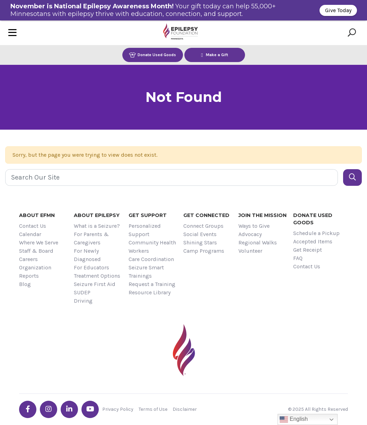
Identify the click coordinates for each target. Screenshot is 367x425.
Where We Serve (38, 242)
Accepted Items (312, 241)
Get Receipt (307, 249)
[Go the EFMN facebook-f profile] (27, 409)
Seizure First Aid (94, 284)
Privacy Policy (117, 409)
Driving (83, 300)
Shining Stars (200, 242)
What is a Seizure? (97, 226)
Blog (25, 284)
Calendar (30, 234)
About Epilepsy (97, 215)
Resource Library (150, 292)
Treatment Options (97, 275)
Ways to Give (254, 226)
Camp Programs (203, 251)
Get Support (148, 215)
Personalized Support (145, 230)
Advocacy (250, 234)
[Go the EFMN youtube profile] (90, 409)
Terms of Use (153, 409)
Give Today (338, 10)
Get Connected (206, 215)
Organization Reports (35, 271)
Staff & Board (36, 251)
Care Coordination (151, 259)
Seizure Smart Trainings (146, 271)
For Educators (91, 267)
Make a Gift (214, 55)
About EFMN (37, 215)
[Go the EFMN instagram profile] (48, 409)
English (294, 419)
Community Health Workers (152, 246)
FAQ (298, 258)
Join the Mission (262, 215)
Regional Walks (257, 242)
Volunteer (250, 251)
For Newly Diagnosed (87, 255)
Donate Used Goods (152, 55)
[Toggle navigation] (12, 32)
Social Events (200, 234)
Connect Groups (203, 226)
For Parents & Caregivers (91, 238)
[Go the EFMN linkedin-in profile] (69, 409)
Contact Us (32, 226)
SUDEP (82, 292)
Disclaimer (185, 409)
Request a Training (152, 284)
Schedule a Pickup (316, 233)
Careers (28, 259)
